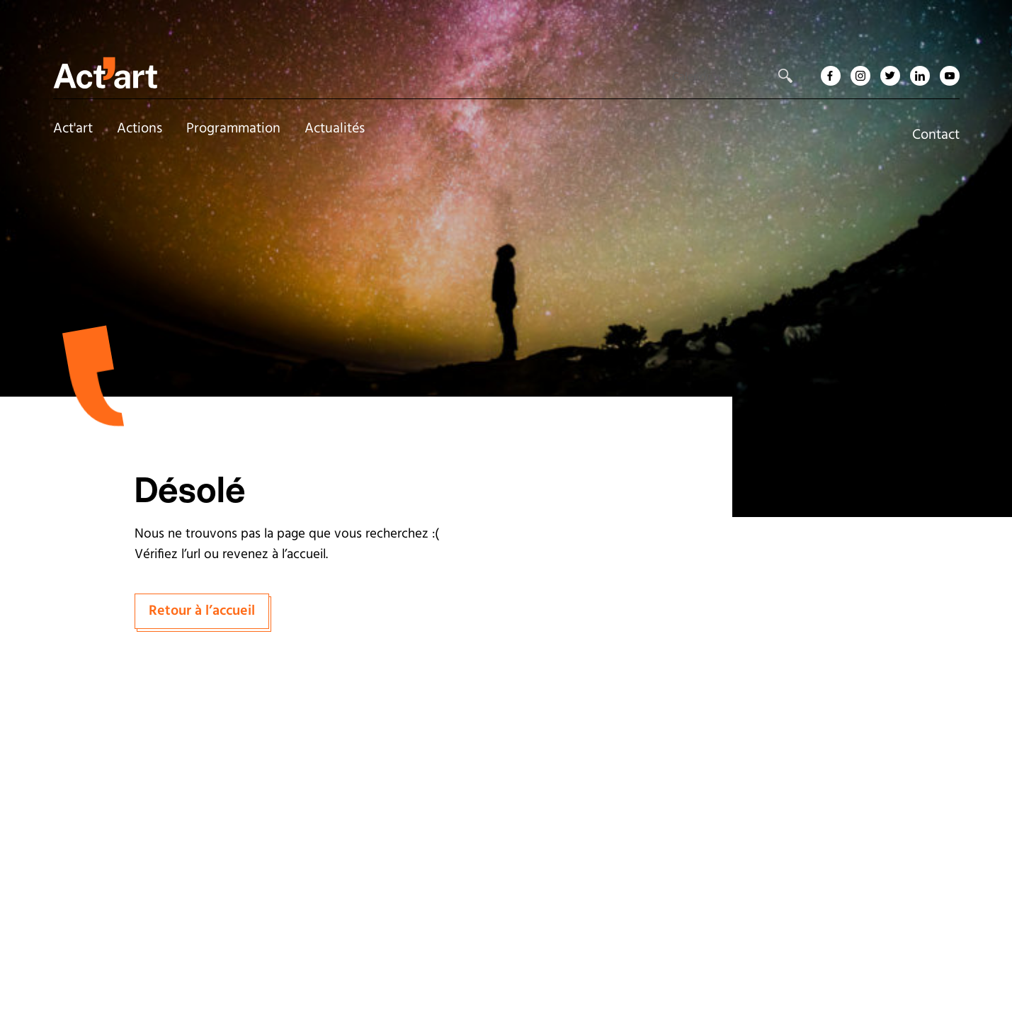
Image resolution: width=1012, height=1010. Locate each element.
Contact (936, 135)
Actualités (335, 128)
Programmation (233, 128)
